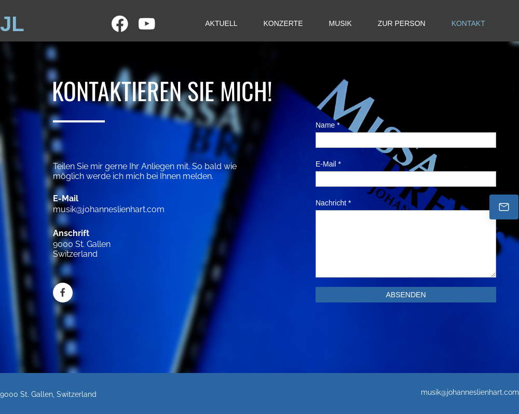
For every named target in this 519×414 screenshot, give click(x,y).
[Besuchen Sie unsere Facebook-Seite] (120, 24)
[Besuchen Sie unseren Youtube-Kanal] (147, 24)
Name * (328, 125)
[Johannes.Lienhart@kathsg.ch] (503, 207)
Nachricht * (333, 203)
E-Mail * (328, 164)
